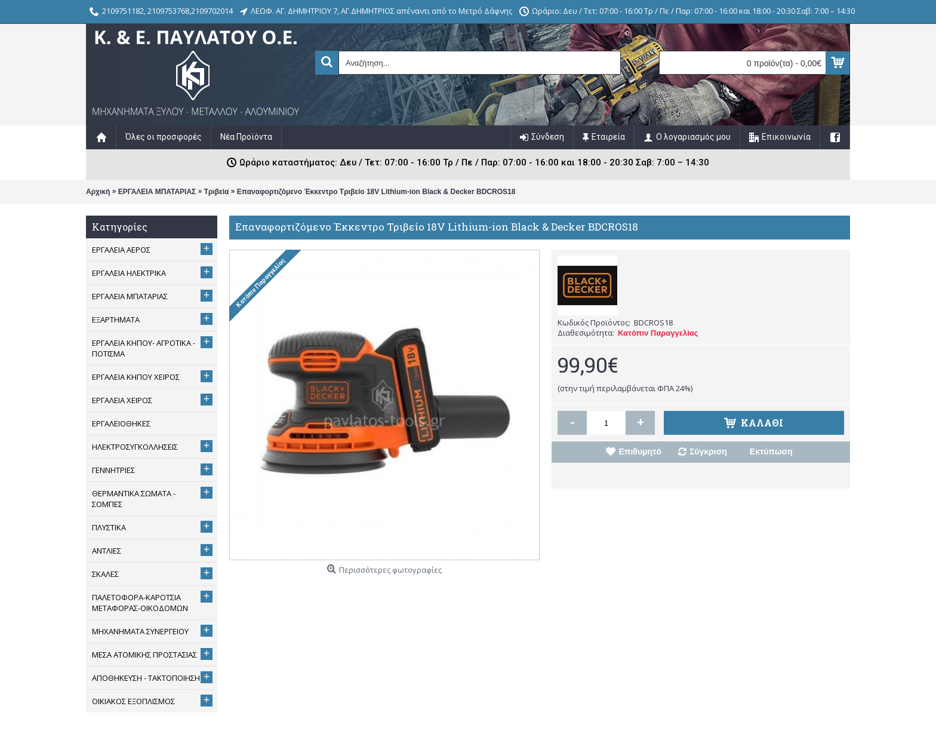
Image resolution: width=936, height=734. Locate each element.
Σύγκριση (708, 451)
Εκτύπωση (771, 451)
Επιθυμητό (639, 451)
